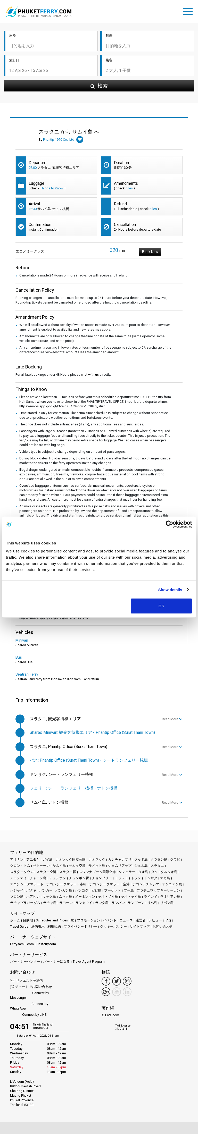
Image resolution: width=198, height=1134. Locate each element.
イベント (110, 920)
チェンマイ (18, 878)
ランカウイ (84, 903)
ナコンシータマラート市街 (66, 884)
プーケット (112, 890)
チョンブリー (102, 878)
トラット (121, 878)
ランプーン (136, 903)
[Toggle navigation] (189, 10)
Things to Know (51, 188)
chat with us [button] (90, 374)
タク (154, 872)
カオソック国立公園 (70, 859)
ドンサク (150, 878)
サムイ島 (59, 866)
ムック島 (65, 896)
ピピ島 (96, 890)
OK (161, 606)
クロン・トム (20, 866)
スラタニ (157, 866)
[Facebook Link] (106, 981)
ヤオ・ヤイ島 (131, 896)
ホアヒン (33, 896)
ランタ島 (102, 903)
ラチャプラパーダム (25, 903)
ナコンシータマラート (27, 884)
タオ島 (143, 872)
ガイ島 (48, 859)
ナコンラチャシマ (146, 884)
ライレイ (150, 896)
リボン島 (167, 903)
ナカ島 (165, 878)
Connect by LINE (28, 1015)
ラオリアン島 (170, 896)
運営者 (141, 920)
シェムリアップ (119, 866)
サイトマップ (140, 926)
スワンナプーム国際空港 (97, 872)
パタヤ (31, 890)
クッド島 (141, 859)
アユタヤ (33, 859)
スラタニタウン (22, 872)
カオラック (96, 859)
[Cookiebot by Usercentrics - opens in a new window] (169, 524)
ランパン (118, 903)
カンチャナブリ (119, 859)
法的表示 (38, 926)
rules (129, 188)
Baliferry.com (46, 944)
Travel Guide (19, 926)
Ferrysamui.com (22, 944)
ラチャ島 (49, 903)
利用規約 (54, 926)
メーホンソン (85, 896)
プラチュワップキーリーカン (158, 890)
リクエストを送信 (26, 980)
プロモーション (88, 920)
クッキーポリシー (113, 926)
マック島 (49, 896)
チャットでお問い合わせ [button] (31, 986)
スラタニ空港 (46, 872)
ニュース (126, 920)
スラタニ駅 (67, 872)
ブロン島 (16, 896)
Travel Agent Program (89, 961)
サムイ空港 (77, 866)
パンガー (46, 890)
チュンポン (57, 878)
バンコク (81, 890)
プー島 (129, 890)
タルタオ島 (169, 872)
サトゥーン (41, 866)
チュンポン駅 (79, 878)
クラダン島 (159, 859)
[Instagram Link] (127, 981)
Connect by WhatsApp (29, 1006)
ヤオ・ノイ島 (108, 896)
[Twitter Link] (116, 981)
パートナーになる (56, 961)
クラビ (175, 859)
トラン (136, 878)
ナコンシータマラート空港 (109, 884)
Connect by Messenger (29, 995)
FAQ (168, 920)
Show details (170, 589)
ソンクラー (127, 872)
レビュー (155, 920)
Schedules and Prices (52, 920)
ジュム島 (141, 866)
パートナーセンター (25, 961)
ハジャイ (16, 890)
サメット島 (96, 866)
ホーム (15, 920)
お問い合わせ (163, 926)
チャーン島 (38, 878)
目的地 (28, 920)
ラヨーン (66, 903)
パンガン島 (63, 890)
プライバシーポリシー (80, 926)
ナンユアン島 (172, 884)
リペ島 (152, 903)
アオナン (16, 859)
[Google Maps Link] (106, 991)
